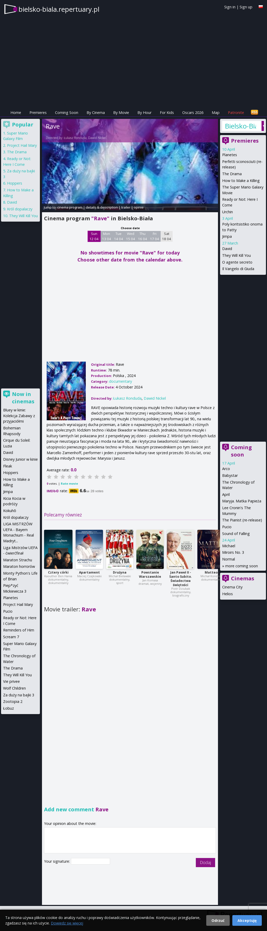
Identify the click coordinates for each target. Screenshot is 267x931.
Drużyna (119, 572)
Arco (226, 468)
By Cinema (96, 112)
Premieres (38, 112)
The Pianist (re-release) (242, 520)
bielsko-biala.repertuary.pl (59, 9)
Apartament (89, 572)
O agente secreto (237, 262)
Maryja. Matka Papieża (241, 500)
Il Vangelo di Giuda (238, 268)
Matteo (211, 572)
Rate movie (69, 483)
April (226, 494)
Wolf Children (14, 688)
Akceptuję (247, 920)
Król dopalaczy (19, 208)
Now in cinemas (23, 398)
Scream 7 (11, 636)
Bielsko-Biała (240, 126)
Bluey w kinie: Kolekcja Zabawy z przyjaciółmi (19, 415)
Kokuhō (9, 510)
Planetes (229, 154)
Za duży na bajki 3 (18, 694)
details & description (102, 207)
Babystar (230, 475)
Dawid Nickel (97, 138)
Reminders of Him (18, 630)
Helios (227, 593)
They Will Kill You (236, 255)
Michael (228, 545)
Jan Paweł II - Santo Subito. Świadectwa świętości (180, 578)
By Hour (144, 112)
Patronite (236, 112)
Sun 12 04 (94, 236)
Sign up (246, 6)
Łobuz (8, 708)
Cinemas (242, 578)
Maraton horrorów (19, 566)
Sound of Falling (236, 533)
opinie (139, 207)
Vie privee (11, 681)
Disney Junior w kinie (20, 459)
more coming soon (241, 565)
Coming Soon (66, 112)
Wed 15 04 (130, 236)
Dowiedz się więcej (67, 923)
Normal (228, 559)
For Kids (167, 112)
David (227, 248)
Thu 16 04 (142, 236)
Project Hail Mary (22, 145)
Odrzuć (217, 920)
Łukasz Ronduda (75, 138)
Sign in (229, 6)
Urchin (227, 211)
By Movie (121, 112)
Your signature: (57, 861)
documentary (120, 381)
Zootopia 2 (12, 701)
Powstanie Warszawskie (150, 574)
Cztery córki (58, 572)
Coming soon (241, 451)
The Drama (232, 173)
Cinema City (232, 587)
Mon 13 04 (106, 236)
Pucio (227, 526)
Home (15, 112)
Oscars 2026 (192, 112)
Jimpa (227, 236)
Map (216, 112)
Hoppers (14, 183)
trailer (125, 207)
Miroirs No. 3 (233, 552)
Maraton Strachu (17, 559)
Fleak (7, 466)
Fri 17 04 (154, 236)
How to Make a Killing (241, 180)
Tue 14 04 (118, 236)
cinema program (69, 207)
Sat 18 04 (166, 236)
